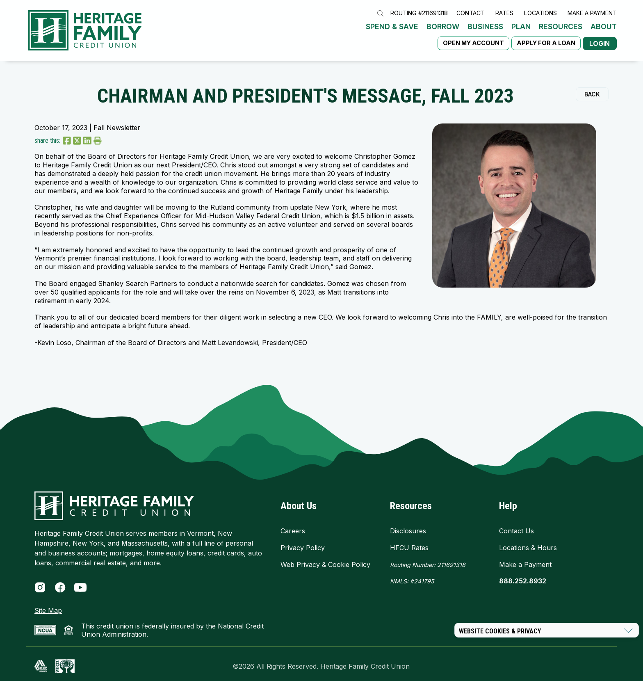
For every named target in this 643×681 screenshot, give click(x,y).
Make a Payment (592, 18)
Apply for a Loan (542, 33)
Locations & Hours (528, 543)
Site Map (48, 606)
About (412, 33)
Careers (292, 526)
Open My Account (469, 33)
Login (598, 34)
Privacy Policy (302, 543)
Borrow (251, 33)
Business (294, 33)
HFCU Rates (409, 543)
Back (592, 89)
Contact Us (516, 526)
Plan (330, 33)
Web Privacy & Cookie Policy (325, 560)
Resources (369, 33)
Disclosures (408, 526)
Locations (540, 18)
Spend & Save (201, 33)
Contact (470, 18)
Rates (504, 18)
